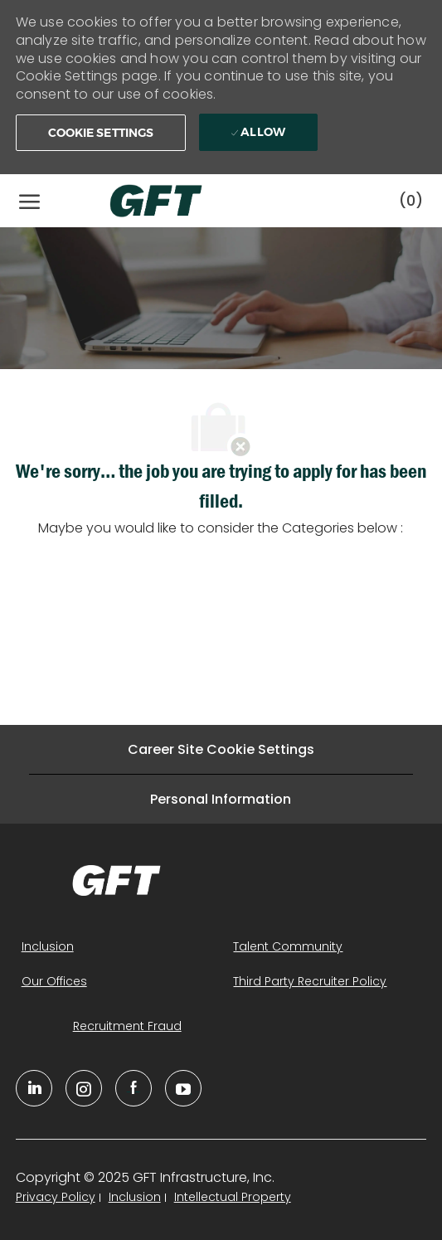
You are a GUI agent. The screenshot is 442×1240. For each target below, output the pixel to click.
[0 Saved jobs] (411, 200)
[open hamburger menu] (29, 200)
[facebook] (133, 1088)
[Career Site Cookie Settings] (221, 749)
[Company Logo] (139, 200)
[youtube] (183, 1088)
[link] (116, 880)
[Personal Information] (221, 799)
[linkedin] (34, 1088)
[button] (101, 132)
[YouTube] (84, 1088)
